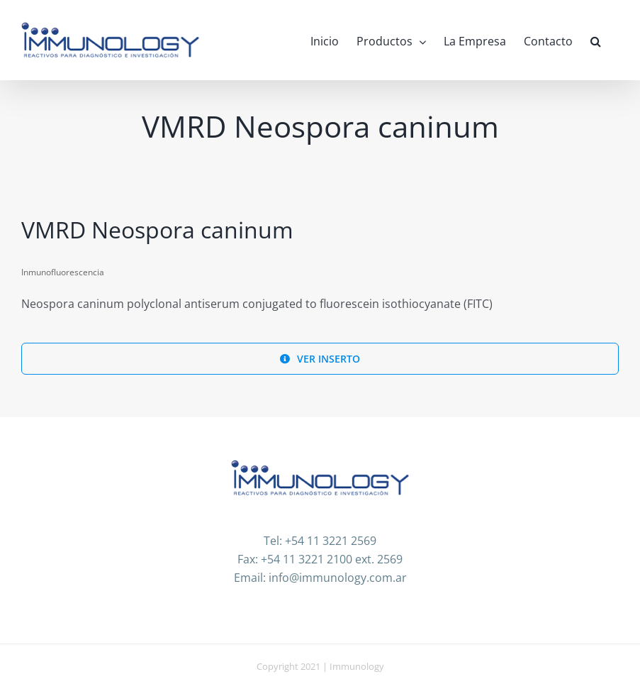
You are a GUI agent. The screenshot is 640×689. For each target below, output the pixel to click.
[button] (595, 40)
